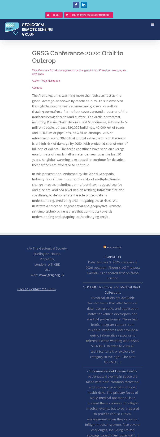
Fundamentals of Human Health (113, 371)
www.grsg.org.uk (51, 275)
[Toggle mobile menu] (153, 24)
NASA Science (114, 247)
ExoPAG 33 (113, 257)
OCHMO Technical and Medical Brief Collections (112, 290)
